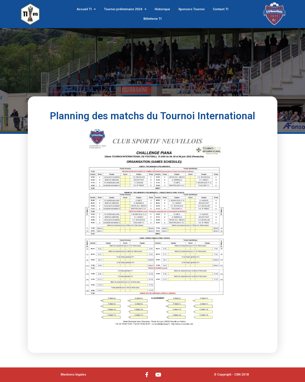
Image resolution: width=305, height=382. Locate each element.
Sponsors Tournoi (191, 9)
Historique (162, 9)
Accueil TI (86, 9)
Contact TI (220, 9)
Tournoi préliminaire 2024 (125, 9)
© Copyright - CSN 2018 (231, 374)
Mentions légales (73, 374)
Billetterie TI (152, 19)
